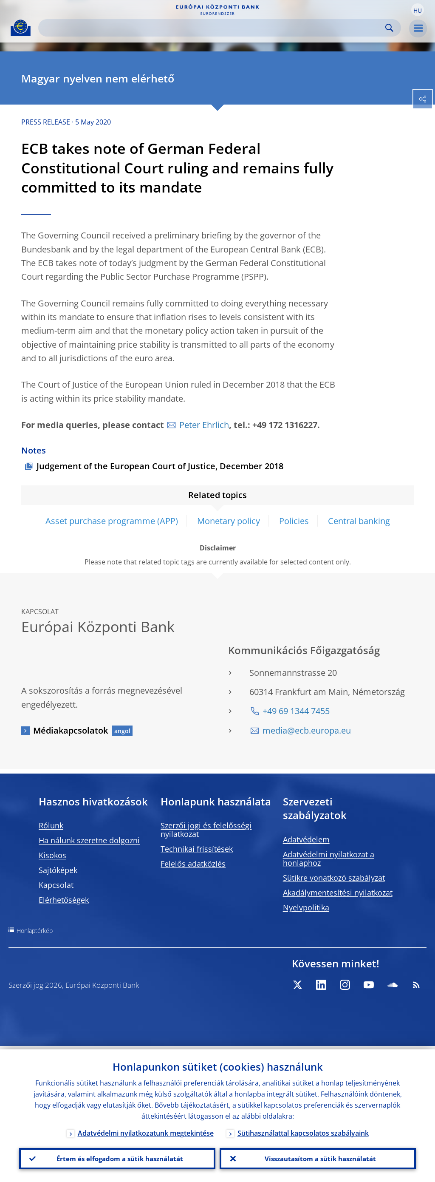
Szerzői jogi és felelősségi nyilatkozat (206, 829)
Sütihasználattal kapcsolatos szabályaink (303, 1129)
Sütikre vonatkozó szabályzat (334, 878)
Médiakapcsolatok (70, 730)
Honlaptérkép (35, 931)
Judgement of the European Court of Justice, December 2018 (160, 466)
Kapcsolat (56, 885)
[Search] (212, 27)
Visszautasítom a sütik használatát (318, 1157)
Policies (294, 521)
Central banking (359, 521)
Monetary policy (228, 521)
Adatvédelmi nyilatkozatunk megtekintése (146, 1129)
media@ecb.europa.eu (307, 730)
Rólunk (51, 825)
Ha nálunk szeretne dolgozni (89, 840)
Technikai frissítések (197, 849)
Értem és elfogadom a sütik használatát (117, 1157)
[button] (417, 9)
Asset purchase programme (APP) (111, 521)
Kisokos (52, 855)
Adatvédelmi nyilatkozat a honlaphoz (328, 858)
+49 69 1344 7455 (296, 711)
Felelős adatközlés (193, 864)
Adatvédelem (306, 839)
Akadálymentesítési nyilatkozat (338, 892)
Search (389, 27)
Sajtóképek (58, 870)
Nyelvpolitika (306, 907)
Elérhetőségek (64, 900)
